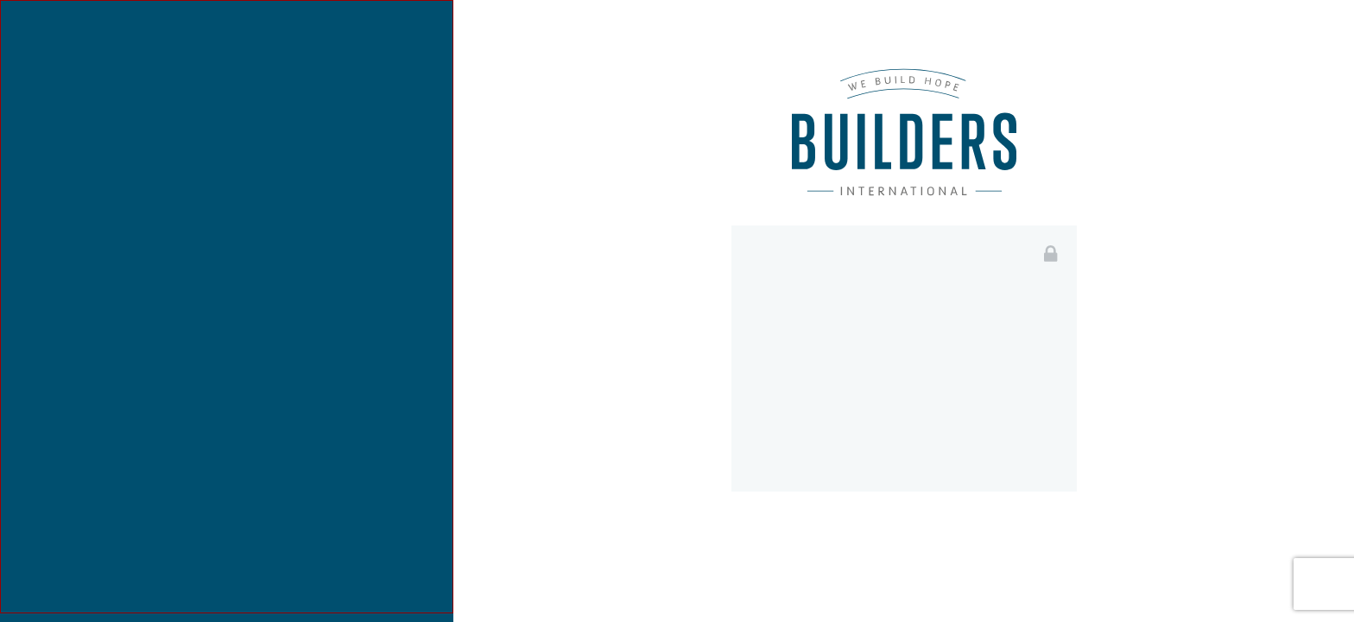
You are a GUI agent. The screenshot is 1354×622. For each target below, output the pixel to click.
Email (784, 315)
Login (903, 539)
